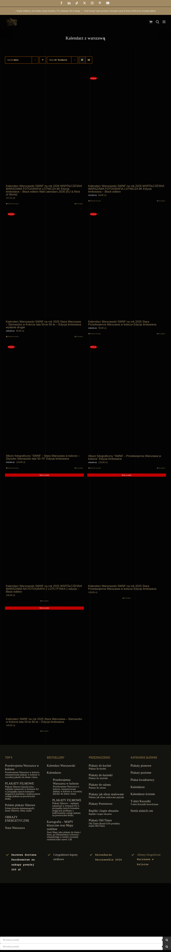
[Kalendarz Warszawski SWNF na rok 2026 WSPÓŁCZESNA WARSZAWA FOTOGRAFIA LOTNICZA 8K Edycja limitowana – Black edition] (126, 128)
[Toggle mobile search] (157, 22)
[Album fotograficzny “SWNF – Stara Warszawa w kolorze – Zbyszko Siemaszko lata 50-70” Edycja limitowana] (44, 398)
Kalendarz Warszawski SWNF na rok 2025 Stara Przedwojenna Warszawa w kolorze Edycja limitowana (122, 587)
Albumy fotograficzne (149, 859)
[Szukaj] (167, 940)
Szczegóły (79, 203)
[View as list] (89, 60)
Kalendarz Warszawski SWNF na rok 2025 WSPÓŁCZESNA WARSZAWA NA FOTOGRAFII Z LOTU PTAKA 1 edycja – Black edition (44, 588)
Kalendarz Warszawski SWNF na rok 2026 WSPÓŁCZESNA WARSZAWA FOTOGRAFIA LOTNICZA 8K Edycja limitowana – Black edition (126, 188)
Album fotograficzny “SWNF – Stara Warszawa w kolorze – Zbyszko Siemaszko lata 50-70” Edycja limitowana (43, 457)
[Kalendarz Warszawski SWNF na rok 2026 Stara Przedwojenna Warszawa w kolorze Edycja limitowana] (126, 264)
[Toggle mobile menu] (164, 22)
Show (58, 60)
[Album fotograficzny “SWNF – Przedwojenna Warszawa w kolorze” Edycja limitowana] (126, 398)
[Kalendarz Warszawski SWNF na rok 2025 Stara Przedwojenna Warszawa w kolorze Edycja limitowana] (126, 528)
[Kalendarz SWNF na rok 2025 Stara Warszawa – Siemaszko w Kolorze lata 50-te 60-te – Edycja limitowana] (44, 662)
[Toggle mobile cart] (150, 22)
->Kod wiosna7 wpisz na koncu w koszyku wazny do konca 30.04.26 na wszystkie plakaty (119, 11)
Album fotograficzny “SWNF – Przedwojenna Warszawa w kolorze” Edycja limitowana (124, 457)
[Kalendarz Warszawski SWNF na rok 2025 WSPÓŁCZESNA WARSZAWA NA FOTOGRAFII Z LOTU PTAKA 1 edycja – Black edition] (44, 528)
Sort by (12, 60)
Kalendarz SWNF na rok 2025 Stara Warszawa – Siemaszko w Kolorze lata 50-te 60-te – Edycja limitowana (44, 720)
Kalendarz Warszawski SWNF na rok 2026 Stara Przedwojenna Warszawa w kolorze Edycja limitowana (122, 323)
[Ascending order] (42, 60)
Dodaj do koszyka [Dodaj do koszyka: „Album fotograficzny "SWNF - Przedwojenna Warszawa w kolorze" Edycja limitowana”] (95, 468)
